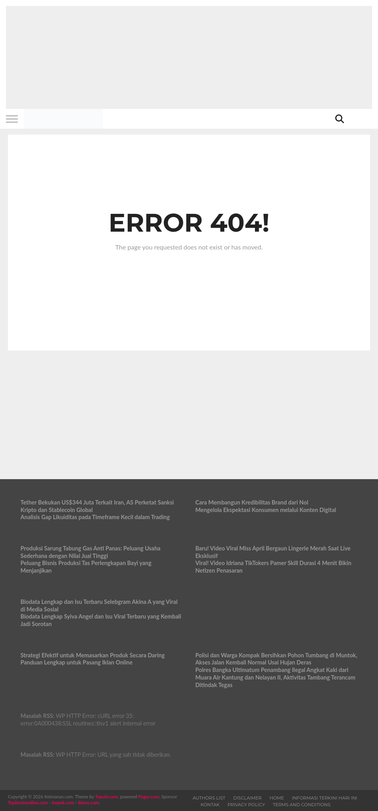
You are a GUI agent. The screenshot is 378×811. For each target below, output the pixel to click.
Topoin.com (106, 796)
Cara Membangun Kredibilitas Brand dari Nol (251, 502)
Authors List (209, 798)
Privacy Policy (246, 804)
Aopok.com (63, 802)
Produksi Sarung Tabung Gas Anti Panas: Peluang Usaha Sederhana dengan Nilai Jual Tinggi (91, 552)
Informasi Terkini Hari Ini (324, 798)
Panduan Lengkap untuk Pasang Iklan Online (77, 662)
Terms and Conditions (302, 804)
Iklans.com (88, 802)
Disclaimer (247, 798)
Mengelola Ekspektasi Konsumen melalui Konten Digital (265, 509)
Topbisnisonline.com (28, 802)
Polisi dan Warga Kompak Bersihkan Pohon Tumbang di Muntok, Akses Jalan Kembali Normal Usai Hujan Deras (276, 659)
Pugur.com (148, 796)
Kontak (210, 804)
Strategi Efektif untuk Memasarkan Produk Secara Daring (93, 655)
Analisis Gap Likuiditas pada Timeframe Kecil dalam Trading (95, 517)
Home (277, 798)
